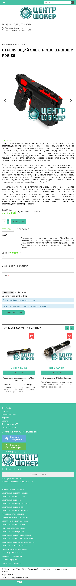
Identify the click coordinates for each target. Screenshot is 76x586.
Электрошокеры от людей (13, 524)
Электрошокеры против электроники (18, 542)
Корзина (5, 418)
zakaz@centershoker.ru (12, 478)
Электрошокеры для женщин (15, 493)
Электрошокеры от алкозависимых (18, 538)
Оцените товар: (8, 296)
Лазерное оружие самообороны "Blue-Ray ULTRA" (19, 379)
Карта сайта (7, 574)
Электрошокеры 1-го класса (15, 510)
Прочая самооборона (12, 563)
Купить (19, 373)
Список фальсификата (12, 552)
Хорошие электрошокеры (13, 528)
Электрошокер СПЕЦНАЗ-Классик (57, 378)
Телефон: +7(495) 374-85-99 (17, 24)
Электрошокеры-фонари (13, 507)
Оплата (5, 421)
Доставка (6, 408)
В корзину (18, 222)
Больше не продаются (12, 556)
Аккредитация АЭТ (10, 424)
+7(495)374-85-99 (12, 469)
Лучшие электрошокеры (16, 44)
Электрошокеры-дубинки (13, 531)
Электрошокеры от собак (13, 496)
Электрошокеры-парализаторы (16, 503)
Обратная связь (9, 427)
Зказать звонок (38, 474)
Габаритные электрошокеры (14, 549)
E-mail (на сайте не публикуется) (16, 266)
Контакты (6, 411)
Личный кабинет (9, 414)
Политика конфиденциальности (16, 577)
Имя (4, 256)
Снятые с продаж (9, 559)
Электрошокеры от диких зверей (16, 535)
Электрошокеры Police (12, 500)
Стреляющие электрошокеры (15, 521)
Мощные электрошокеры (13, 489)
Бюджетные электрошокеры (15, 517)
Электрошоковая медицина (14, 545)
